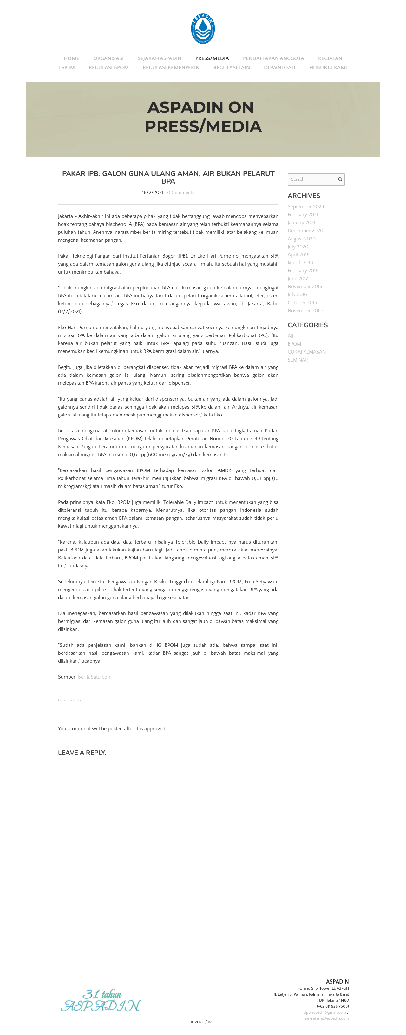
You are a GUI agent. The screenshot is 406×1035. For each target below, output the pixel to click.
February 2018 (303, 270)
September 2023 (306, 207)
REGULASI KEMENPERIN (171, 68)
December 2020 (305, 230)
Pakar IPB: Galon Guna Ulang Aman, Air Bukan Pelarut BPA (168, 177)
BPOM (294, 343)
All (290, 335)
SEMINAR (298, 359)
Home (71, 58)
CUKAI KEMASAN (307, 351)
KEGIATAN (330, 58)
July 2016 (297, 294)
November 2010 (305, 310)
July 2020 (298, 246)
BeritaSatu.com (95, 677)
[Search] (316, 179)
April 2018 (299, 254)
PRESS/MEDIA (212, 58)
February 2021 (303, 215)
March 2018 (300, 262)
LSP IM (67, 68)
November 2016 (305, 286)
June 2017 (298, 278)
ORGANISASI (108, 58)
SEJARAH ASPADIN (159, 58)
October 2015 (302, 302)
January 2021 (301, 223)
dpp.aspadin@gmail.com (325, 1012)
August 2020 (302, 238)
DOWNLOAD (279, 68)
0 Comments (181, 192)
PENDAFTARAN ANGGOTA (273, 58)
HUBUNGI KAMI (328, 68)
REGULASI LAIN (231, 68)
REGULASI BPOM (109, 68)
